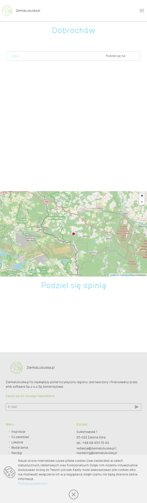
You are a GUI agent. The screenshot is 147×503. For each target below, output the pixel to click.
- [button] (142, 202)
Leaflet (113, 275)
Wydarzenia (19, 448)
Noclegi (16, 453)
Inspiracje (18, 432)
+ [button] (142, 196)
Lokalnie (17, 442)
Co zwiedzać (20, 437)
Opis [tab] (15, 56)
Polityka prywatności (32, 484)
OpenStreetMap (127, 275)
